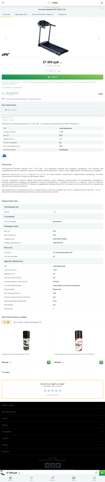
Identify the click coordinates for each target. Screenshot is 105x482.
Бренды (52, 425)
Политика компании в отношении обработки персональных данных (52, 469)
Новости (52, 438)
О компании (52, 432)
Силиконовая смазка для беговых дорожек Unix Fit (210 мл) (74, 354)
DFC (54, 212)
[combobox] (5, 110)
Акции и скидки (52, 405)
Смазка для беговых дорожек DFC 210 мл (16, 354)
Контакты (52, 452)
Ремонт (52, 418)
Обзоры (52, 445)
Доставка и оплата (52, 412)
